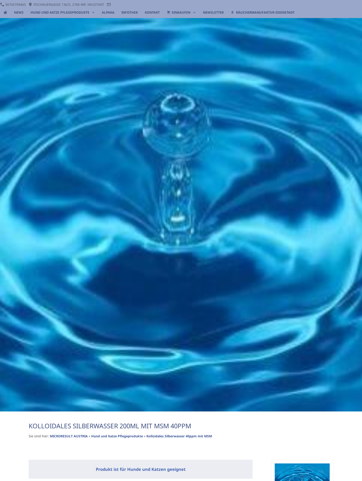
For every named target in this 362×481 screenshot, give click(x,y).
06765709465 (13, 4)
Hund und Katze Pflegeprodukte (117, 436)
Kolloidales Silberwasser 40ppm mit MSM (179, 436)
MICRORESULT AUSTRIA (69, 436)
